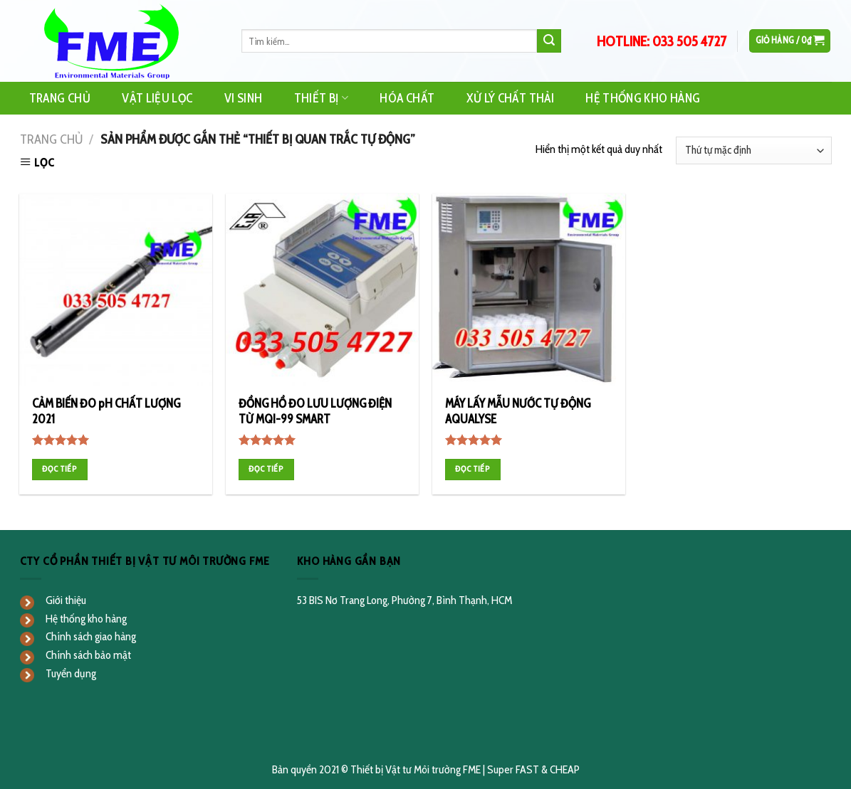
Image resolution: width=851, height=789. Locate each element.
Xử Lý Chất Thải (510, 97)
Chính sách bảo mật (88, 655)
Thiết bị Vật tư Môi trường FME (415, 769)
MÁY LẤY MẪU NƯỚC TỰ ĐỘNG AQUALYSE (517, 411)
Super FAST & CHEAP (533, 769)
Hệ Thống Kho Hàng (642, 97)
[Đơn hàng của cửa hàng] (753, 150)
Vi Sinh (243, 97)
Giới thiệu (66, 600)
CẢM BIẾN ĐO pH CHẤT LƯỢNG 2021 (106, 411)
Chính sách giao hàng (91, 636)
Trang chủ (51, 139)
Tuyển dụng (71, 673)
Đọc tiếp (59, 469)
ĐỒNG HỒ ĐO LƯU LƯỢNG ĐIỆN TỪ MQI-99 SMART (315, 411)
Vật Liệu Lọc (157, 97)
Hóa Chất (407, 97)
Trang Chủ (59, 97)
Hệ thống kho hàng (86, 618)
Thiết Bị (321, 97)
